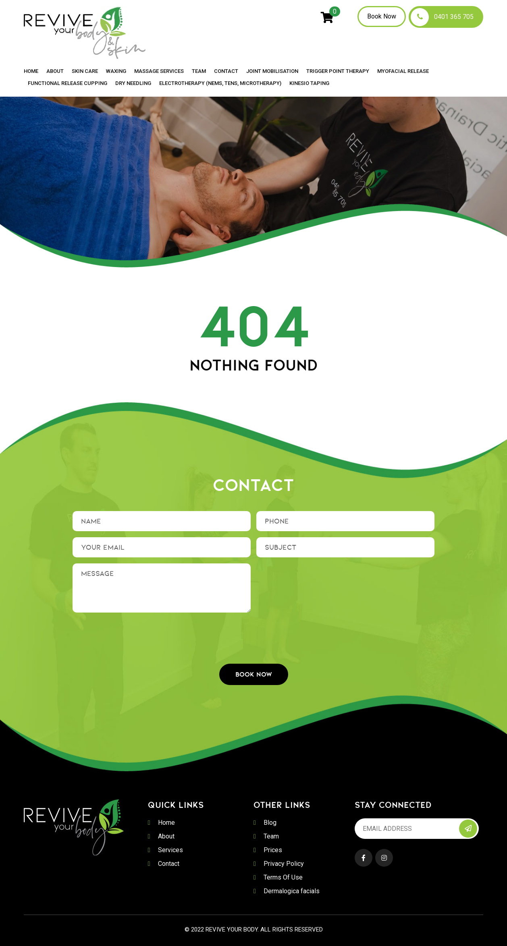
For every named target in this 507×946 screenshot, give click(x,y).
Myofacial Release (403, 71)
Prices (273, 850)
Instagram (384, 858)
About (55, 71)
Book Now (381, 16)
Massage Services (159, 71)
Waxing (116, 71)
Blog (270, 822)
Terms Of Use (283, 877)
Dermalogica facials (292, 891)
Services (170, 850)
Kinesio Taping (309, 83)
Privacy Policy (284, 863)
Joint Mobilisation (272, 71)
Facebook (363, 858)
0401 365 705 (454, 17)
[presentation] (253, 634)
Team (199, 71)
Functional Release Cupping (67, 83)
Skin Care (85, 71)
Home (31, 71)
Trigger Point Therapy (337, 71)
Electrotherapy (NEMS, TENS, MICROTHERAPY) (220, 83)
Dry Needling (133, 83)
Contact (226, 71)
